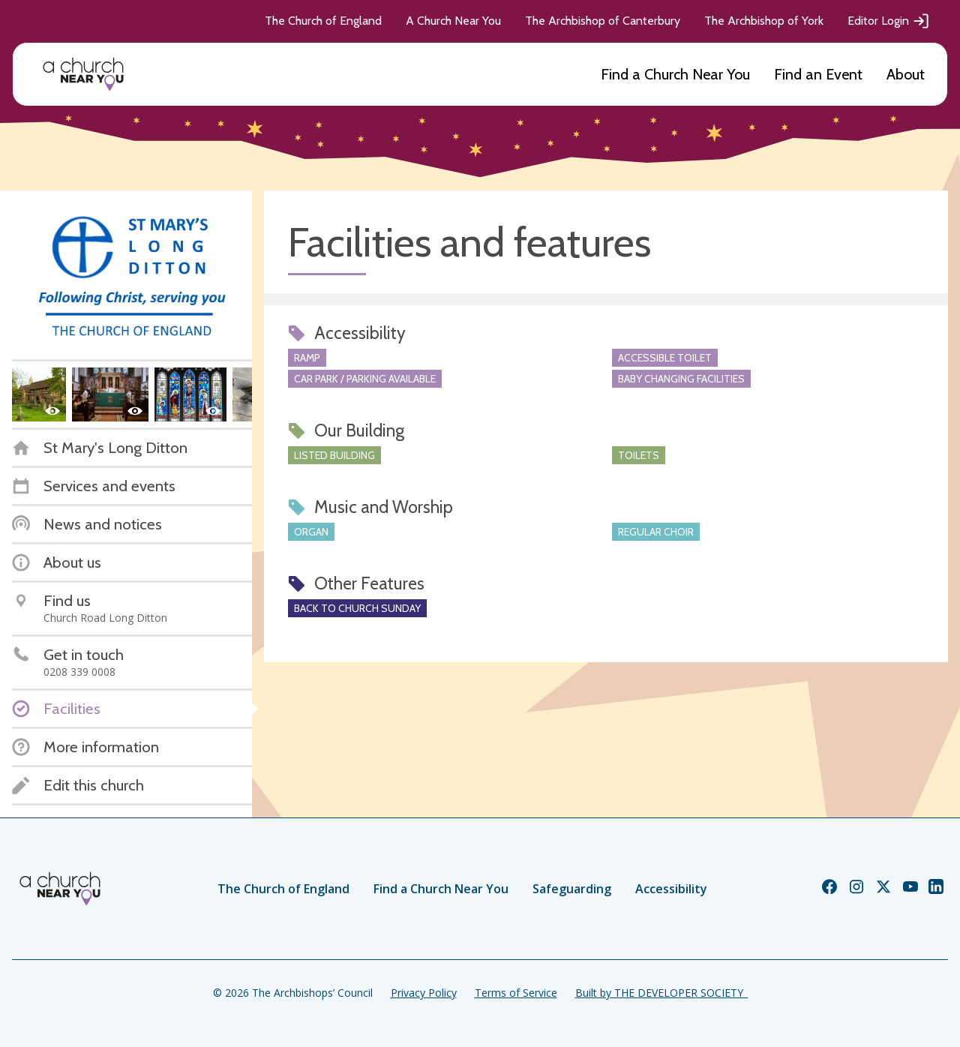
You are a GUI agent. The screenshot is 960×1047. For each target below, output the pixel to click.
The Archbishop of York (764, 21)
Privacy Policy (424, 993)
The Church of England (323, 21)
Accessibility (671, 888)
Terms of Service (516, 993)
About (905, 74)
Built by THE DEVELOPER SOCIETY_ (661, 993)
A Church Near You (453, 21)
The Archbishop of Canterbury (602, 21)
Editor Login (889, 21)
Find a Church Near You (675, 74)
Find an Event (818, 74)
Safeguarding (571, 888)
